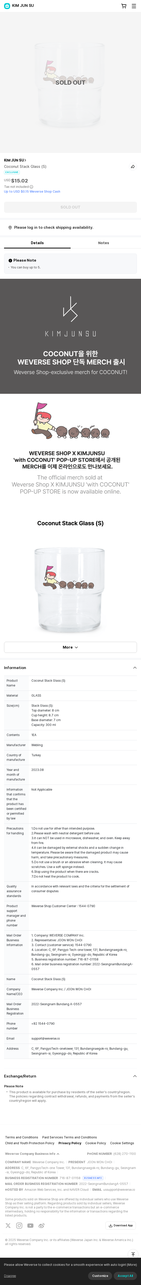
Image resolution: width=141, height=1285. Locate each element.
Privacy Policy (69, 1143)
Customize (100, 1276)
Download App (121, 1226)
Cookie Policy (95, 1143)
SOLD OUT (70, 207)
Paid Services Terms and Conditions (69, 1137)
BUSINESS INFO (93, 1178)
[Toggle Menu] (134, 6)
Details (37, 243)
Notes (103, 243)
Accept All (125, 1276)
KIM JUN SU (14, 160)
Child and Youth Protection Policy (29, 1143)
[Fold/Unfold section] (70, 668)
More (70, 647)
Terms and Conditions (21, 1137)
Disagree (10, 1276)
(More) (131, 1265)
